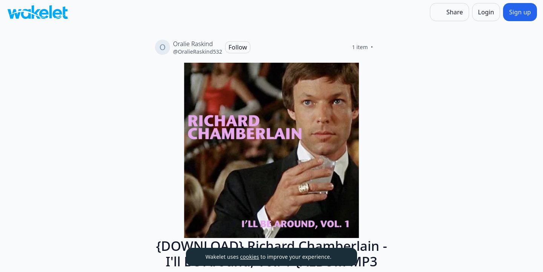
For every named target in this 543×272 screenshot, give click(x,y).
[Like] (382, 47)
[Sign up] (520, 12)
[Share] (449, 12)
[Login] (486, 12)
